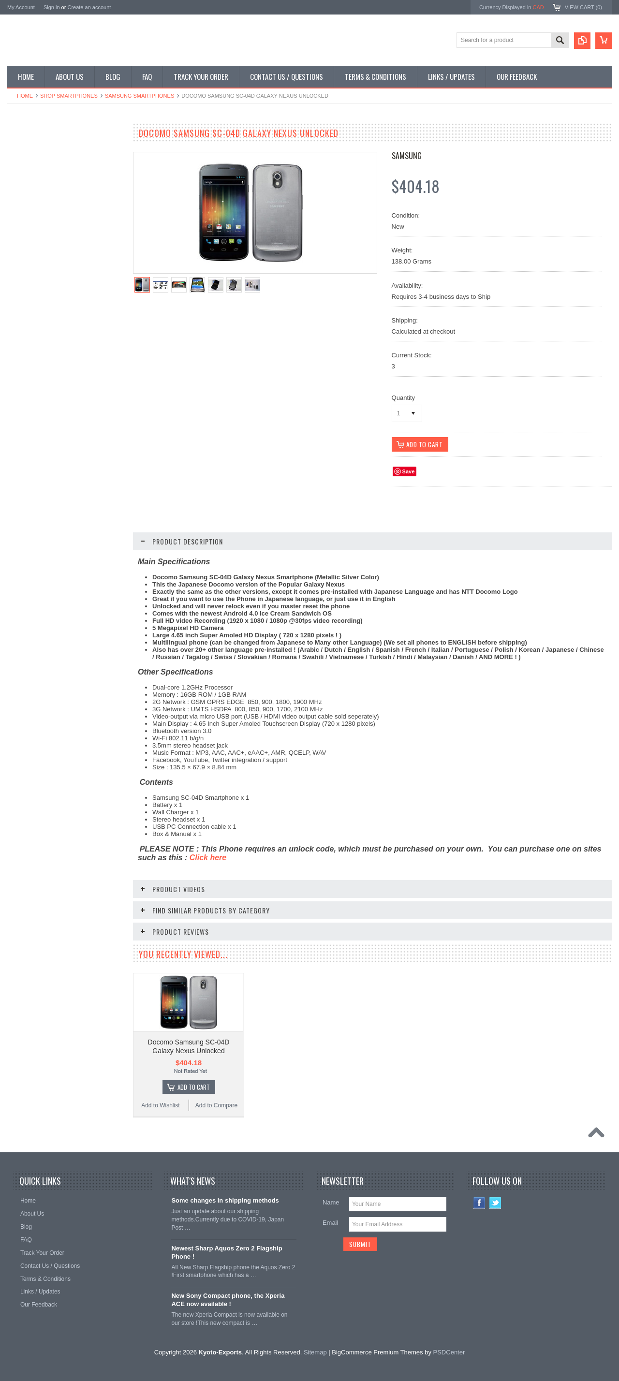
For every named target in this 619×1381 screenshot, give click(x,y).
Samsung (407, 156)
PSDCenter (449, 1349)
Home (25, 96)
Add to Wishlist (36, 593)
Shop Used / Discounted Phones (54, 249)
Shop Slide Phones (37, 184)
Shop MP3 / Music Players (47, 233)
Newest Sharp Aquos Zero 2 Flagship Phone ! (226, 1250)
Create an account (89, 7)
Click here (208, 858)
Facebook (479, 1200)
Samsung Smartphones (139, 96)
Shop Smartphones (69, 96)
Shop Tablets (29, 217)
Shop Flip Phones (36, 167)
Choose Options (70, 575)
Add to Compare (94, 593)
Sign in (52, 7)
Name (331, 1200)
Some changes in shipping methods (225, 1198)
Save (408, 472)
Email (331, 1220)
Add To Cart (193, 1084)
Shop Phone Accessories (45, 200)
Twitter (495, 1200)
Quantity (403, 397)
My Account (21, 7)
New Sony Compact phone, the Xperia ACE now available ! (227, 1297)
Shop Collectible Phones (44, 266)
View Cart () (583, 7)
